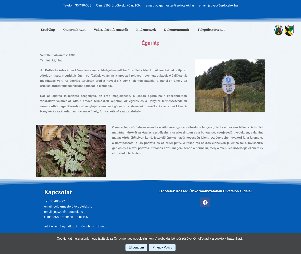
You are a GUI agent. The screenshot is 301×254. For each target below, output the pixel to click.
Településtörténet (211, 29)
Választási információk (111, 29)
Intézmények (146, 29)
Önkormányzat (74, 29)
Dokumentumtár (176, 29)
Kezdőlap (48, 29)
